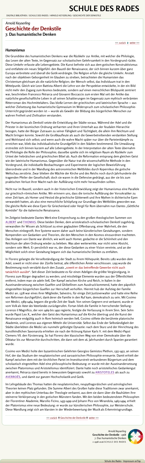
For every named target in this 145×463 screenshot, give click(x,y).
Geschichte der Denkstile (87, 15)
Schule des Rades (38, 15)
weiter (133, 42)
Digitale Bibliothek (16, 15)
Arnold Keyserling (60, 15)
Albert (10, 222)
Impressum (128, 461)
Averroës (12, 377)
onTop (138, 461)
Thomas (29, 222)
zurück (122, 42)
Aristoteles (104, 372)
